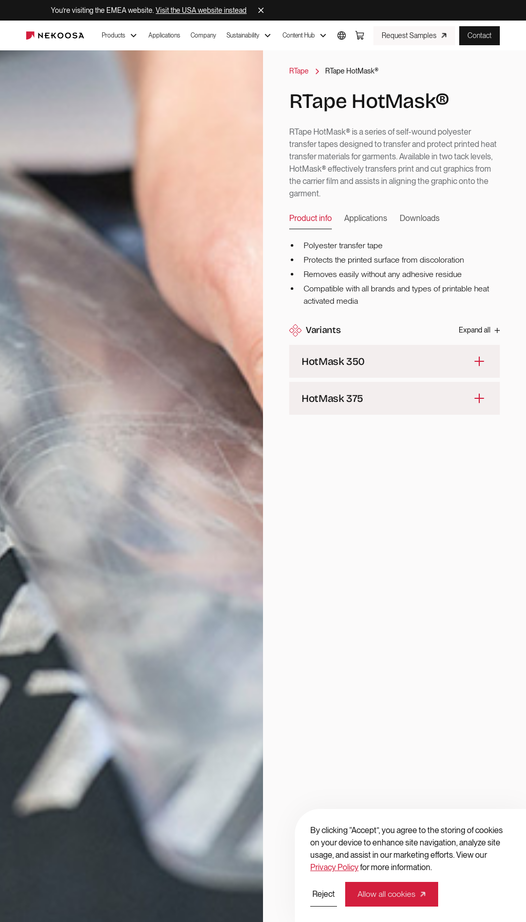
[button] (120, 35)
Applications (164, 35)
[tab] (310, 218)
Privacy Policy (334, 867)
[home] (55, 35)
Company (203, 35)
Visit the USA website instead (201, 10)
